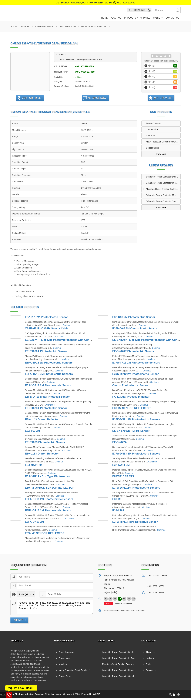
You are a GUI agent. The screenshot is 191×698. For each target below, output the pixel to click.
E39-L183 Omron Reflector (42, 453)
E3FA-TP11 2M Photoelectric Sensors (136, 362)
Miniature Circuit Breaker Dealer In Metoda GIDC (163, 189)
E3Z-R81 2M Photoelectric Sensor (46, 317)
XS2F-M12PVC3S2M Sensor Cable (46, 328)
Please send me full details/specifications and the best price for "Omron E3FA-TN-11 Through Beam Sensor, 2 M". (55, 607)
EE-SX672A (119, 442)
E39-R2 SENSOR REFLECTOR (131, 408)
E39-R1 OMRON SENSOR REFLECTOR (49, 487)
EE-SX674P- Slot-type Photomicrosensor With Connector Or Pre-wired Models (75, 339)
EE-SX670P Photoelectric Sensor (133, 351)
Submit (17, 620)
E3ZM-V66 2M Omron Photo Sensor (134, 328)
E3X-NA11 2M (33, 464)
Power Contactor (154, 123)
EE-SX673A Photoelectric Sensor (46, 408)
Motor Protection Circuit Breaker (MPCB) (163, 142)
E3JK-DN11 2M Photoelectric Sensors (136, 419)
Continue (67, 325)
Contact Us (172, 18)
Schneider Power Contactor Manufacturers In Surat (163, 195)
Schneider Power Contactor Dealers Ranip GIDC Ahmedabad (163, 177)
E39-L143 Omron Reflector (42, 419)
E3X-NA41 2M (121, 464)
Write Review (162, 98)
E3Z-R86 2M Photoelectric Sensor (133, 317)
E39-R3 (116, 499)
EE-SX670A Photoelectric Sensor (46, 351)
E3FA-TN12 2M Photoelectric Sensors (49, 373)
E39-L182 (118, 510)
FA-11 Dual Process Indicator (131, 396)
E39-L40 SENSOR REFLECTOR (45, 533)
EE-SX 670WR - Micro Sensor (131, 430)
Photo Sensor (45, 26)
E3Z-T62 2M (32, 430)
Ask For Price (31, 98)
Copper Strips (152, 148)
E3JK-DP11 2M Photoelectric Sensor (48, 385)
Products (130, 18)
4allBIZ (96, 694)
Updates (145, 18)
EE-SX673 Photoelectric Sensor (45, 442)
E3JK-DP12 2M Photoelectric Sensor (135, 373)
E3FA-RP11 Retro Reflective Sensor (135, 521)
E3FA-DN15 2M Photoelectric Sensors (49, 499)
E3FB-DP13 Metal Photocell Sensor (47, 396)
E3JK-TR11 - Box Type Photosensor (48, 476)
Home (104, 18)
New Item (150, 135)
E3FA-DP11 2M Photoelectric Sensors (136, 487)
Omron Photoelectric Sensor (130, 385)
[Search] (177, 10)
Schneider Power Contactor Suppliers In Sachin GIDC (163, 201)
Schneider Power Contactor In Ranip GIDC (163, 183)
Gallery (158, 18)
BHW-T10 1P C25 (123, 476)
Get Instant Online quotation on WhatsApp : (95, 3)
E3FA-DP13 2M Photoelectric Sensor (48, 510)
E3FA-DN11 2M (34, 521)
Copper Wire (152, 129)
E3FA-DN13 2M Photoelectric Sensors (136, 453)
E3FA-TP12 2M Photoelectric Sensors (49, 362)
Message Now (97, 98)
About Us (116, 18)
